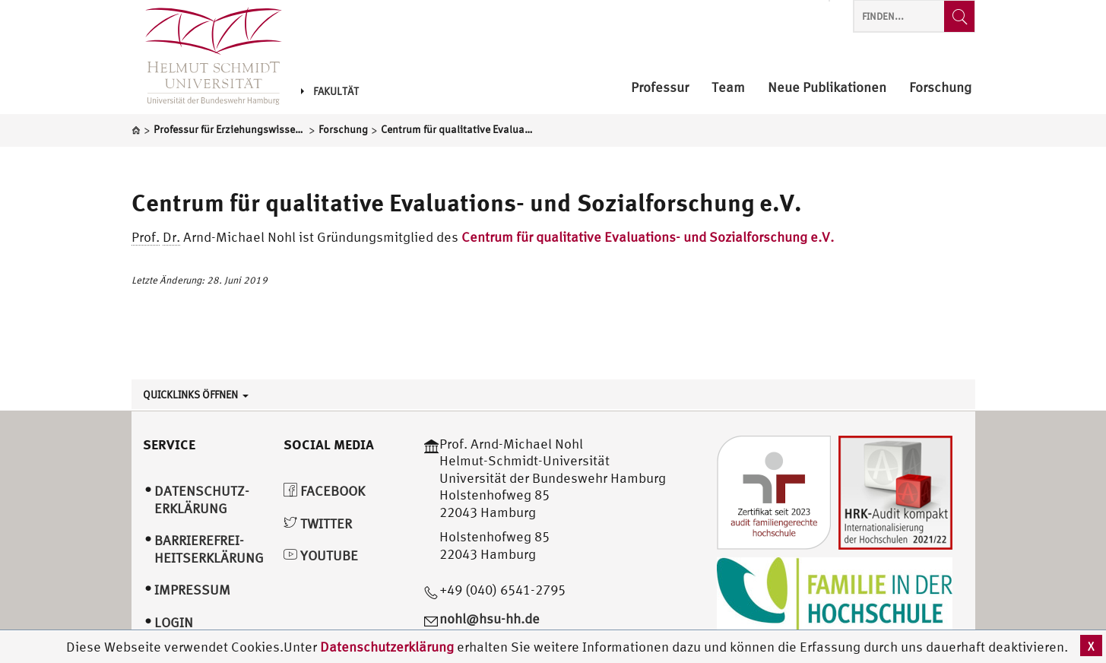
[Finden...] (959, 16)
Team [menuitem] (728, 88)
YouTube (321, 555)
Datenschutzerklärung (387, 647)
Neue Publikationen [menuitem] (827, 88)
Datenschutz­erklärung (201, 499)
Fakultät (330, 91)
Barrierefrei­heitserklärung (209, 549)
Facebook (324, 491)
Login (173, 622)
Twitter (318, 523)
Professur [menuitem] (660, 88)
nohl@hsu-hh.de (489, 619)
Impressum (192, 590)
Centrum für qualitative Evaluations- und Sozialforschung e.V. (467, 202)
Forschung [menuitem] (940, 88)
